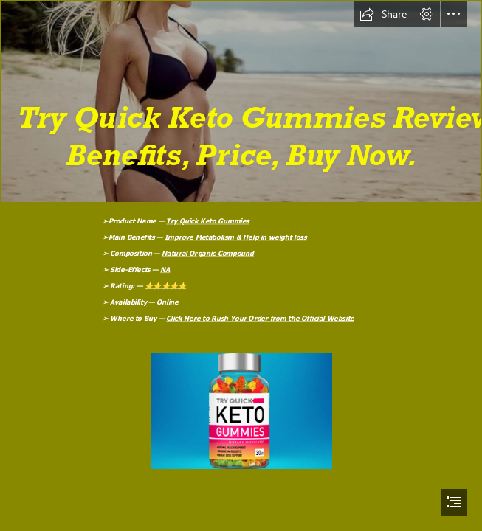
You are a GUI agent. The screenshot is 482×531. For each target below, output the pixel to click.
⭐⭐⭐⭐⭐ (165, 285)
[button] (383, 14)
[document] (241, 265)
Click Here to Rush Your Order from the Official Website (260, 317)
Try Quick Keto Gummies (207, 220)
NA (165, 269)
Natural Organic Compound (208, 253)
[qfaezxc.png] (241, 101)
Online (167, 301)
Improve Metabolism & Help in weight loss (236, 236)
